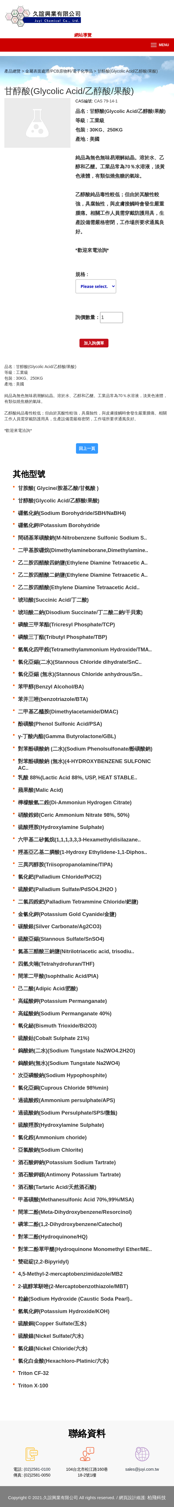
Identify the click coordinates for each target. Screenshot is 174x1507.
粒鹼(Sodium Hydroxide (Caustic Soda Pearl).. (75, 1299)
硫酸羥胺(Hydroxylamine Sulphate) (61, 827)
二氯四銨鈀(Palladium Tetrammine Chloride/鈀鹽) (78, 902)
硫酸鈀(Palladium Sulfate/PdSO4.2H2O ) (67, 889)
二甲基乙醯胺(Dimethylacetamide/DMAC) (68, 712)
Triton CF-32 (33, 1373)
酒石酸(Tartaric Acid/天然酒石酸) (57, 1187)
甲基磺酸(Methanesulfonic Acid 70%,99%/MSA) (76, 1200)
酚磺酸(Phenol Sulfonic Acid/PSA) (60, 724)
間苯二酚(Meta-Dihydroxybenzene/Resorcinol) (75, 1212)
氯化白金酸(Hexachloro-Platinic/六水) (63, 1361)
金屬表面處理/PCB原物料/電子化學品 (59, 71)
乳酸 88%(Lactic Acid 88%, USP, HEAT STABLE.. (77, 777)
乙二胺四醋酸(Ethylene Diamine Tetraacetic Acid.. (78, 587)
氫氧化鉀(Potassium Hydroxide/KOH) (64, 1311)
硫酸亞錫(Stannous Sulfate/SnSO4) (61, 939)
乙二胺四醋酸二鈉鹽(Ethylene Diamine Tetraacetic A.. (83, 575)
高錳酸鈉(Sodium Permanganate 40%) (65, 1013)
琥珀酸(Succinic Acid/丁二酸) (53, 600)
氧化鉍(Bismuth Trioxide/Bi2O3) (57, 1026)
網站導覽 (83, 35)
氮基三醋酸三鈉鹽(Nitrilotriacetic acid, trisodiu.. (76, 951)
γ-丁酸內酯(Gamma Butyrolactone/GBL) (67, 736)
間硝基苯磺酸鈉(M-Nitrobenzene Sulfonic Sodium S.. (82, 538)
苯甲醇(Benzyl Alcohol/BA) (51, 687)
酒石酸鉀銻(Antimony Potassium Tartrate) (69, 1175)
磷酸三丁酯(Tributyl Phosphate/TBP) (62, 637)
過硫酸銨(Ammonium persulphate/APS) (66, 1100)
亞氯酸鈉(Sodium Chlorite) (50, 1150)
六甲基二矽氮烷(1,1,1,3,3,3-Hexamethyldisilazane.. (79, 840)
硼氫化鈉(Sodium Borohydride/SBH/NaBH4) (72, 513)
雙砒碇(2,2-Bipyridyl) (43, 1262)
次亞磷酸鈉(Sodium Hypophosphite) (62, 1075)
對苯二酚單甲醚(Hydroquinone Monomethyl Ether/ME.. (85, 1249)
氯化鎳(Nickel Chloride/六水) (53, 1348)
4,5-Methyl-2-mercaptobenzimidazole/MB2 (70, 1274)
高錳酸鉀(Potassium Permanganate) (62, 1001)
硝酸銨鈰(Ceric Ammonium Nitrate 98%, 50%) (74, 815)
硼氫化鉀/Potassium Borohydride (59, 525)
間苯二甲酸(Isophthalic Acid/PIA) (58, 976)
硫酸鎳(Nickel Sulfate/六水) (51, 1336)
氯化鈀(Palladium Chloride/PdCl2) (59, 877)
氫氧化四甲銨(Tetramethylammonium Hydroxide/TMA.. (85, 649)
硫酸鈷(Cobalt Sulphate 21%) (53, 1038)
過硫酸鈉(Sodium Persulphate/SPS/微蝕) (67, 1113)
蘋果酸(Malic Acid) (40, 790)
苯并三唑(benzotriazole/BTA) (53, 699)
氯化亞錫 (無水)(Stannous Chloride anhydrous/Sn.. (80, 674)
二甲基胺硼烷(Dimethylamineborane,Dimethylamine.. (83, 550)
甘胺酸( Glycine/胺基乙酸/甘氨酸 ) (58, 488)
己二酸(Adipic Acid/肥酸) (48, 989)
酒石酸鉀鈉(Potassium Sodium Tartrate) (67, 1162)
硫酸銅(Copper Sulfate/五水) (52, 1323)
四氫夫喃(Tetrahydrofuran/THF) (56, 964)
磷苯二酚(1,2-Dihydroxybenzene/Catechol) (70, 1224)
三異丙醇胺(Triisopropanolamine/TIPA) (65, 865)
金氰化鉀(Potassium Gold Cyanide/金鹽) (67, 914)
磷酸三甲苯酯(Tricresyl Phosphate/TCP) (66, 625)
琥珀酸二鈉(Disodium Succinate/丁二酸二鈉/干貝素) (80, 612)
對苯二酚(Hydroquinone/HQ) (53, 1237)
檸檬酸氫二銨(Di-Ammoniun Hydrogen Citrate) (75, 802)
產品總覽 (12, 71)
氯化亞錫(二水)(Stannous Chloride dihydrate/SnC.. (80, 662)
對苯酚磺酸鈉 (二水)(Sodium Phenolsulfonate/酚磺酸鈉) (85, 749)
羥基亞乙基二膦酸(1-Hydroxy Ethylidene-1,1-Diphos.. (82, 852)
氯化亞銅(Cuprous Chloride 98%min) (63, 1088)
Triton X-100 (33, 1386)
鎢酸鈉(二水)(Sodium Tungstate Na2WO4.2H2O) (76, 1051)
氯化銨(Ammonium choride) (52, 1137)
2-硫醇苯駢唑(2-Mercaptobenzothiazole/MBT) (73, 1286)
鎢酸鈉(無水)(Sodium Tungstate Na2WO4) (69, 1063)
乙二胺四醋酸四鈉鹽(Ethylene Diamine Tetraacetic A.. (83, 563)
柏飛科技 (156, 1497)
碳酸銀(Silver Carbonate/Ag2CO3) (59, 926)
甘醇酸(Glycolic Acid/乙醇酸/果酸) (58, 501)
